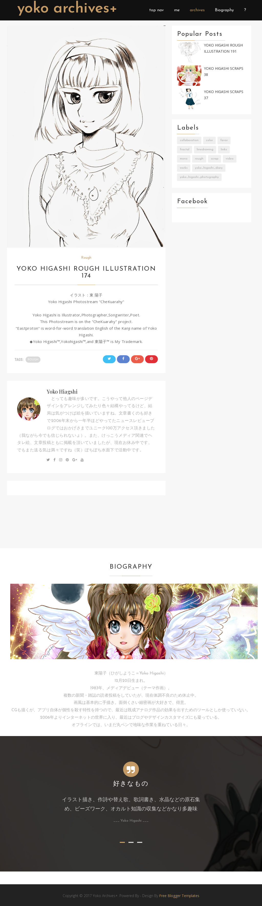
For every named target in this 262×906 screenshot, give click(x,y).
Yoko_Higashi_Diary (209, 167)
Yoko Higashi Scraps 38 (223, 71)
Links (224, 149)
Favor (224, 140)
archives (197, 10)
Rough (86, 258)
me (177, 10)
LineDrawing (205, 149)
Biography (224, 10)
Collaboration (189, 140)
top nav (156, 10)
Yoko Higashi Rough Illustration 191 (223, 48)
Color (209, 140)
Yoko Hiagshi (62, 391)
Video (230, 158)
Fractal (184, 149)
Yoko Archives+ (69, 8)
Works (184, 167)
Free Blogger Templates (179, 895)
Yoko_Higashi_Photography (199, 177)
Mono (184, 158)
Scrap (214, 158)
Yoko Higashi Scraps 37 (223, 94)
